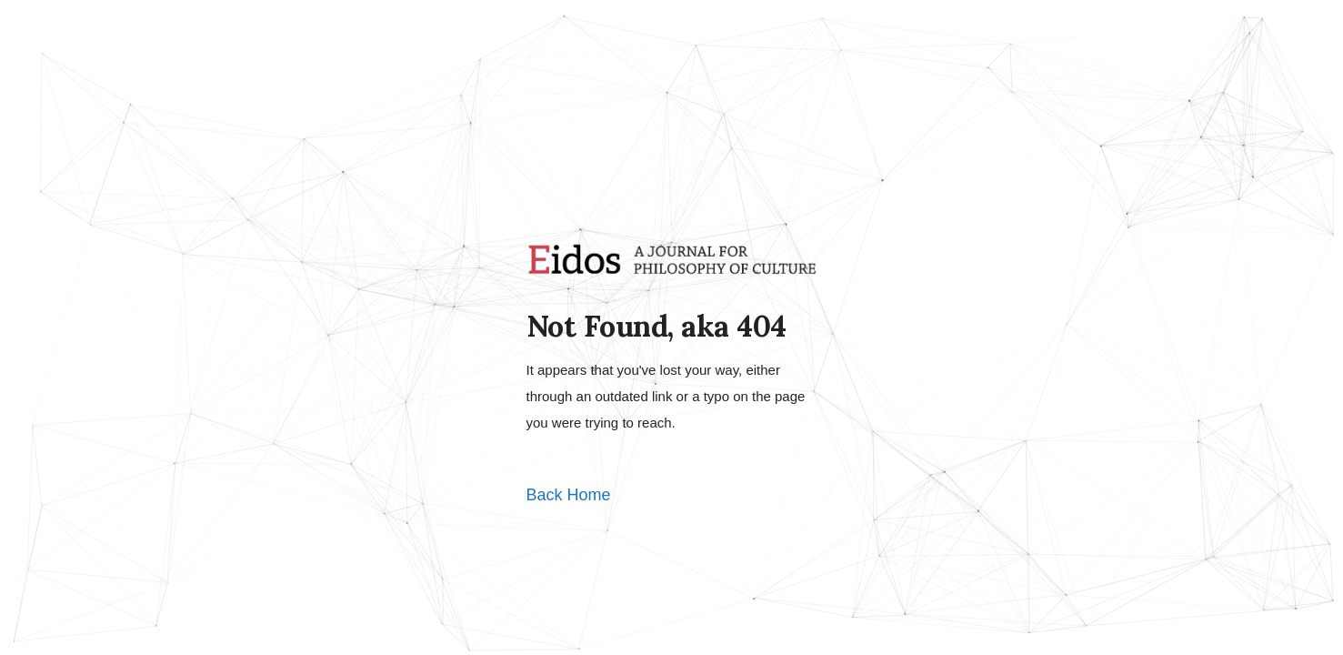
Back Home (568, 495)
